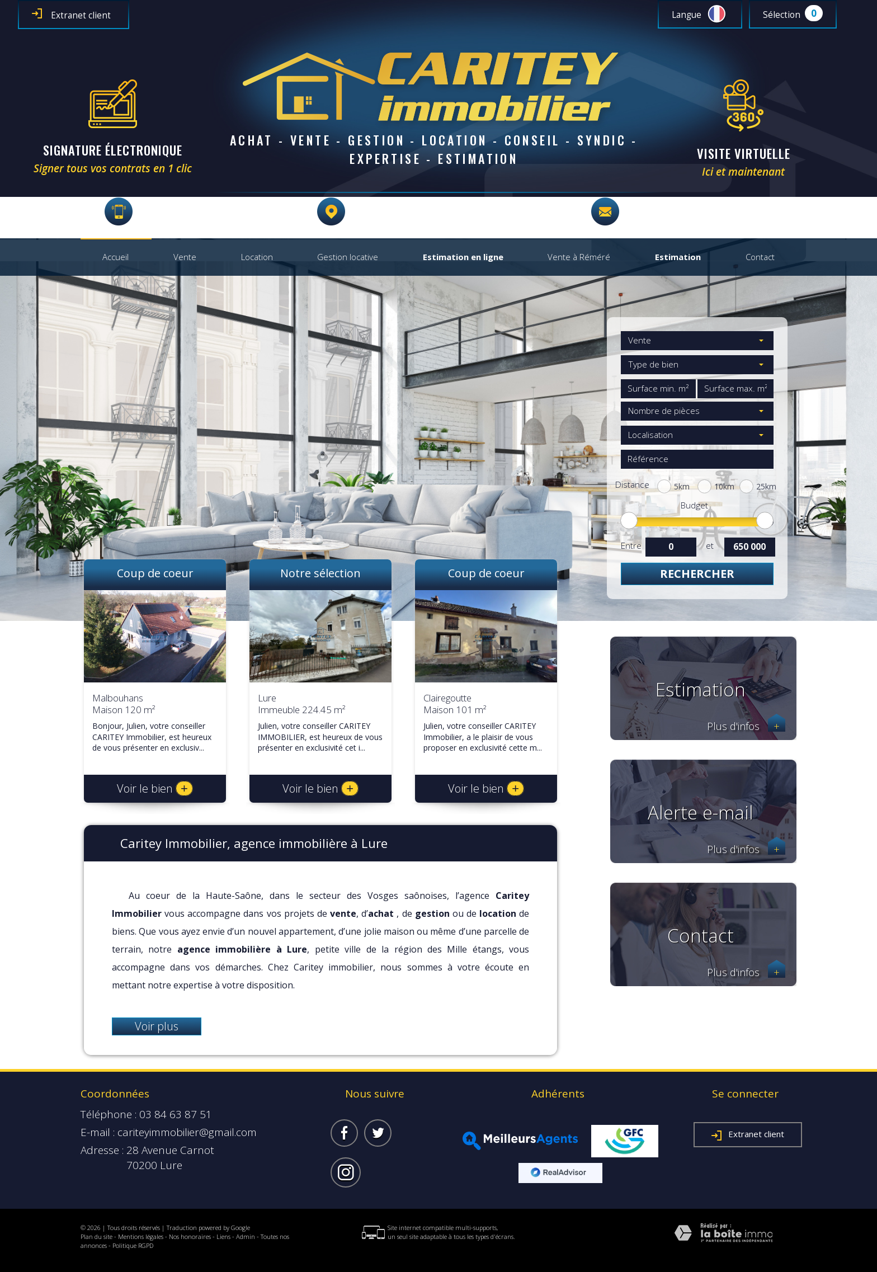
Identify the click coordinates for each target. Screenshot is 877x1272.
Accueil (115, 257)
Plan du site (96, 1236)
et (710, 546)
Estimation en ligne (463, 257)
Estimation (678, 257)
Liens (223, 1236)
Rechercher (697, 573)
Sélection (781, 15)
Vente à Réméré (579, 257)
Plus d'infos (746, 726)
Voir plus (156, 1026)
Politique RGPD (132, 1245)
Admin (245, 1236)
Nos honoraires (190, 1236)
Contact (760, 257)
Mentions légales (140, 1236)
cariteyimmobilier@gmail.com (699, 211)
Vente (184, 257)
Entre (631, 546)
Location (257, 257)
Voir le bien (155, 788)
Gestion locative (347, 257)
